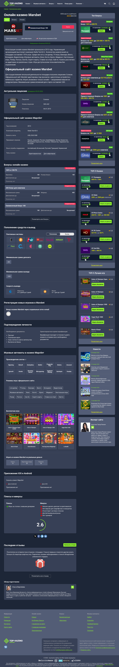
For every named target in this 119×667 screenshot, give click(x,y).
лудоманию (99, 665)
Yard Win (109, 93)
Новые (34, 617)
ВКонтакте (105, 4)
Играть (68, 27)
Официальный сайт (68, 31)
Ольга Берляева (18, 587)
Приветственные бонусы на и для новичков (96, 116)
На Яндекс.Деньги (38, 620)
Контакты (7, 624)
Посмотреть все (96, 265)
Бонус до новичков (94, 150)
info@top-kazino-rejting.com (64, 650)
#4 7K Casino (95, 230)
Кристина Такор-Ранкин (98, 424)
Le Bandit (66, 440)
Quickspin (90, 630)
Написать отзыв (69, 545)
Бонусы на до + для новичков (95, 42)
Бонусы (51, 3)
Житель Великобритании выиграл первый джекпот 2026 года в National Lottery (100, 380)
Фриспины (63, 620)
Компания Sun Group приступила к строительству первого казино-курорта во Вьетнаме (101, 405)
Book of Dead (14, 440)
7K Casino (109, 75)
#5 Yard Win (95, 248)
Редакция (7, 620)
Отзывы (22, 19)
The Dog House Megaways (49, 440)
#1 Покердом (96, 177)
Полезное (79, 3)
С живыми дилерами (39, 627)
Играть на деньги (105, 186)
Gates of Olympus (32, 421)
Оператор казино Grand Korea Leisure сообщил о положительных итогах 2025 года (100, 393)
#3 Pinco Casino (96, 213)
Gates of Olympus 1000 (49, 421)
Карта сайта (8, 627)
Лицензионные (37, 630)
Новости (59, 3)
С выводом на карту (38, 624)
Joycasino (109, 112)
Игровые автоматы (40, 3)
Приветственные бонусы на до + (95, 97)
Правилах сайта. (86, 650)
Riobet (110, 38)
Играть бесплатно (97, 284)
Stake (110, 147)
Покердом (109, 21)
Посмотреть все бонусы (40, 219)
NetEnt (89, 617)
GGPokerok (109, 130)
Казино (28, 3)
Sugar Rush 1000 (66, 421)
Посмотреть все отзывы (40, 576)
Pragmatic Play (95, 281)
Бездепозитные (65, 617)
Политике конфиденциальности (105, 647)
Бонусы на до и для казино (95, 60)
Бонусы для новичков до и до (96, 79)
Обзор (7, 19)
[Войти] (113, 4)
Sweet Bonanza (32, 440)
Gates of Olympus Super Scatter (14, 422)
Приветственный (86, 21)
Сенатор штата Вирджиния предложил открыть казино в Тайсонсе (100, 368)
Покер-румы (69, 3)
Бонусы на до (91, 133)
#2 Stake (94, 195)
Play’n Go (93, 331)
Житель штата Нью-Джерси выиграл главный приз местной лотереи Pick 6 (101, 357)
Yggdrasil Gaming (92, 624)
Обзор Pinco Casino (106, 56)
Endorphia (90, 620)
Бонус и (89, 24)
